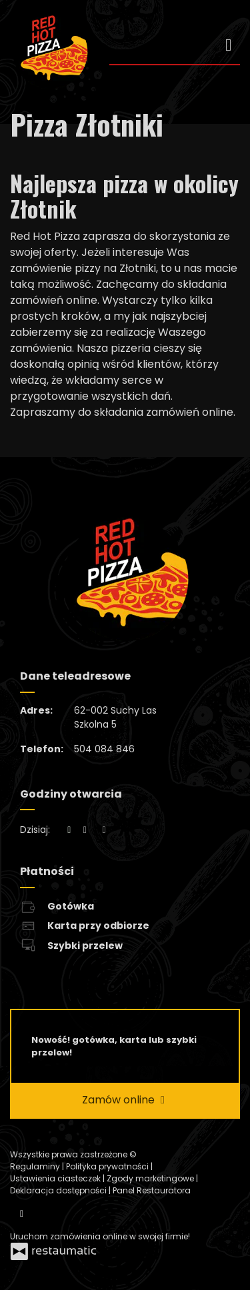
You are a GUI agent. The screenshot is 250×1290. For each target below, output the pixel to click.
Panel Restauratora (152, 1190)
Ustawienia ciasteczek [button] (56, 1178)
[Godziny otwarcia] (104, 830)
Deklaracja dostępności (59, 1190)
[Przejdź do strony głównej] (49, 51)
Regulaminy (36, 1166)
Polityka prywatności (108, 1166)
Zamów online (125, 1100)
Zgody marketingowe (151, 1178)
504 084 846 (104, 749)
